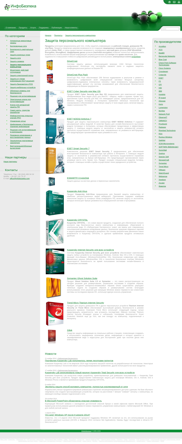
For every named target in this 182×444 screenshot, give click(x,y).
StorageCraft (164, 160)
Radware (162, 127)
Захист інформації (153, 441)
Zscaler (162, 183)
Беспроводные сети (18, 46)
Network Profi (164, 114)
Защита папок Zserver (108, 439)
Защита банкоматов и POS (21, 84)
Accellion (162, 46)
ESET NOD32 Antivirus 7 (79, 119)
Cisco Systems (165, 68)
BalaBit (162, 53)
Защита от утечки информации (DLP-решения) (22, 80)
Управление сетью (18, 121)
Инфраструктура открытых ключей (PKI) (21, 117)
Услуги (33, 28)
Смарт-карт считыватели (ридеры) (50, 441)
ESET (161, 78)
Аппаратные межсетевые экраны (20, 42)
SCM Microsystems (166, 144)
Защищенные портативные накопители (21, 142)
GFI (160, 85)
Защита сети (15, 58)
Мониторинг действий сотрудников (19, 71)
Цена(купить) (141, 441)
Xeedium (162, 180)
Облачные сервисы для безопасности (20, 92)
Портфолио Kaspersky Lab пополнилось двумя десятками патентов (79, 360)
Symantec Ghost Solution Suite (82, 278)
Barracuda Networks (167, 56)
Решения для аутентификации (23, 96)
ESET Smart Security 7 (78, 148)
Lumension (163, 107)
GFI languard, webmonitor (35, 439)
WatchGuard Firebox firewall (72, 441)
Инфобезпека (86, 431)
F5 (160, 81)
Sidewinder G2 (21, 439)
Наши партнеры (15, 157)
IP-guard (162, 98)
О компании (11, 28)
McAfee (162, 111)
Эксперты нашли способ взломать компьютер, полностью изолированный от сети (86, 386)
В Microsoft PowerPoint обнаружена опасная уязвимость (73, 401)
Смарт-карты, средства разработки (20, 111)
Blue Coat (163, 59)
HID (160, 88)
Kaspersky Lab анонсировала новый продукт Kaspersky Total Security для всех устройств (90, 372)
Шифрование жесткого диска (28, 441)
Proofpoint (163, 124)
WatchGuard (164, 173)
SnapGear (11, 439)
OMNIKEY (163, 121)
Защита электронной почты (21, 75)
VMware (162, 170)
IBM (160, 91)
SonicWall (163, 150)
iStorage (162, 101)
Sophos (162, 153)
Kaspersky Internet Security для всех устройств (90, 250)
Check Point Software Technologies (167, 64)
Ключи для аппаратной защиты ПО (19, 106)
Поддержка (43, 28)
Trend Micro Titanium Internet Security (85, 302)
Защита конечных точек (20, 55)
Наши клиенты (71, 28)
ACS (160, 50)
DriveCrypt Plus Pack (77, 74)
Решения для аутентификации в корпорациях (23, 131)
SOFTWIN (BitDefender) (168, 147)
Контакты (11, 170)
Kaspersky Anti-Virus (77, 191)
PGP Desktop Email (143, 439)
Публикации (57, 28)
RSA (160, 134)
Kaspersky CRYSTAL (77, 220)
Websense (163, 176)
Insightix (162, 94)
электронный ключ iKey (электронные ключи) (166, 439)
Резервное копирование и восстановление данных (21, 136)
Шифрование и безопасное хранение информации (21, 125)
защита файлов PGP (93, 439)
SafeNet (162, 140)
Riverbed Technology (167, 130)
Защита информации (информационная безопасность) (117, 441)
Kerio (161, 104)
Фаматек (162, 186)
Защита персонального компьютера (80, 35)
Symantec (163, 163)
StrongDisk (72, 439)
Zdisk (69, 330)
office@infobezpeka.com (20, 178)
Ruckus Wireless (165, 137)
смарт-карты (87, 441)
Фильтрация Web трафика (54, 439)
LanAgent (132, 439)
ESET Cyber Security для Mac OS (84, 91)
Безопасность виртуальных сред (21, 50)
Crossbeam (163, 71)
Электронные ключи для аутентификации (20, 100)
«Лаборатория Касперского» (67, 358)
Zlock (126, 439)
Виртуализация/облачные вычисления (21, 147)
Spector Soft (164, 157)
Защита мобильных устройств (23, 87)
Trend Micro (163, 166)
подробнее (136, 57)
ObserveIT (163, 117)
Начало (48, 35)
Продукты (23, 28)
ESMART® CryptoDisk (78, 178)
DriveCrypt (72, 61)
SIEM (162, 441)
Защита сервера (17, 61)
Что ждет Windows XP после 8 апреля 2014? (67, 415)
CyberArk (162, 75)
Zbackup (120, 439)
